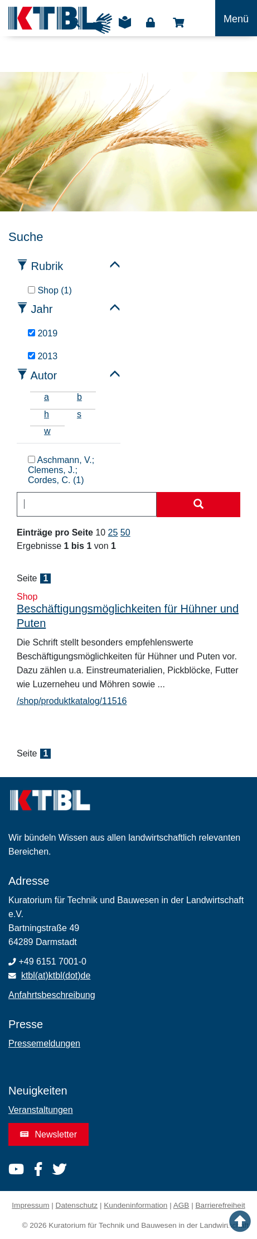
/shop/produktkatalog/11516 (72, 701)
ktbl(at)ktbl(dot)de (56, 975)
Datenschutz (77, 1205)
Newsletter (48, 1134)
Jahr (42, 309)
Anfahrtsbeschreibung (51, 995)
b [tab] (79, 397)
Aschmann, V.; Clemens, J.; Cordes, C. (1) (61, 470)
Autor (43, 375)
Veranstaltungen (40, 1110)
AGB (181, 1205)
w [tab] (47, 431)
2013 (42, 356)
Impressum (30, 1205)
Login (150, 22)
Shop (178, 22)
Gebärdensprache (102, 23)
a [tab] (46, 397)
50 (125, 532)
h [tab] (46, 414)
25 (113, 532)
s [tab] (79, 414)
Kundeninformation (135, 1205)
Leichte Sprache (125, 26)
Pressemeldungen (44, 1043)
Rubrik (47, 266)
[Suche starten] (198, 505)
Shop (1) (50, 290)
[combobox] (87, 504)
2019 (42, 333)
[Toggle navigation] (236, 18)
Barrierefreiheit (220, 1205)
